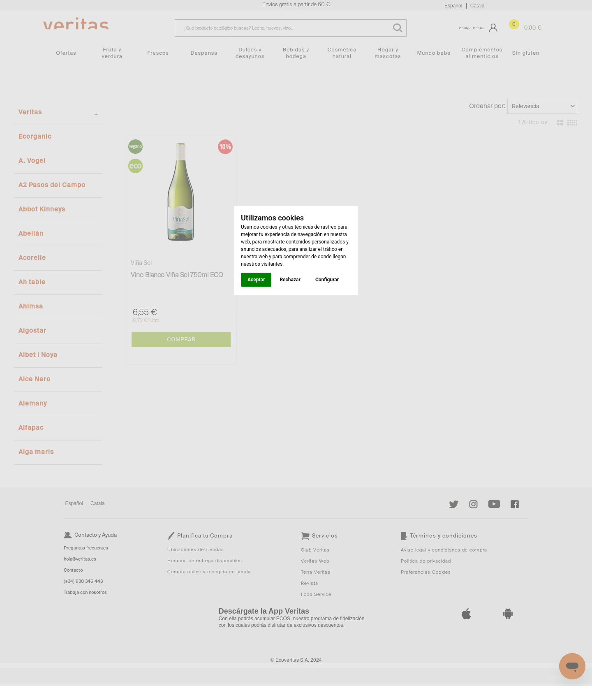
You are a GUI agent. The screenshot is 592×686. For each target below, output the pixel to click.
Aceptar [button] (256, 280)
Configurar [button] (327, 280)
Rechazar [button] (290, 280)
